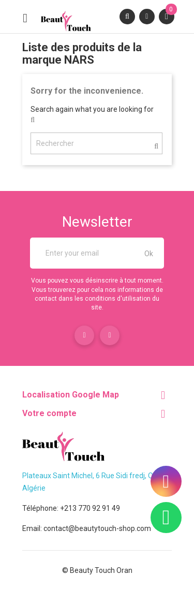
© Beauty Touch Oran (97, 570)
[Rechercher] (96, 143)
